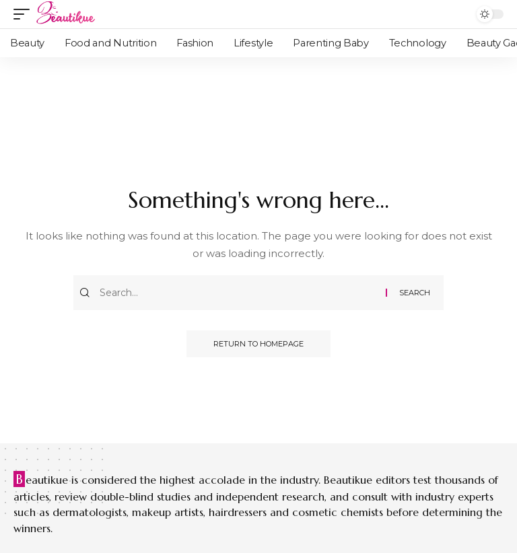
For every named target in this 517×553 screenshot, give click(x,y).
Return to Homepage (258, 343)
